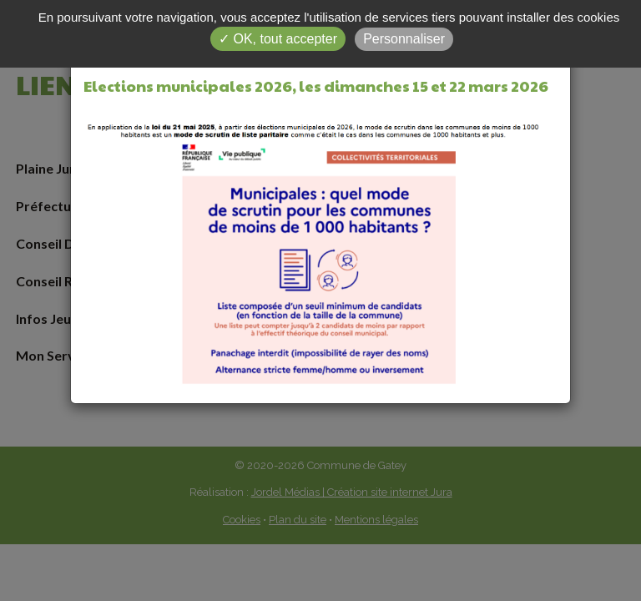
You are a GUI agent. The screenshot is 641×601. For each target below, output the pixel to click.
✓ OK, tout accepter (278, 39)
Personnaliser (404, 39)
